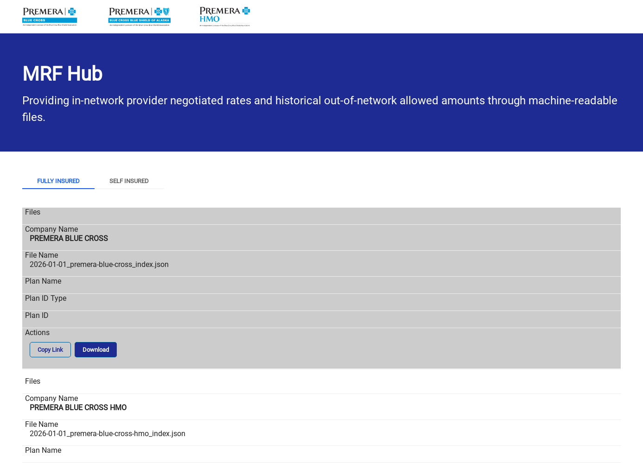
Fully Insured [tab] (58, 181)
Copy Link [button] (50, 349)
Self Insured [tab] (129, 181)
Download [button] (96, 349)
